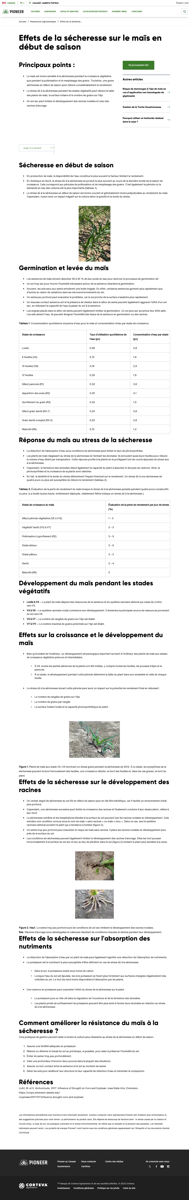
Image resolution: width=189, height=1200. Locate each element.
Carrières (85, 1166)
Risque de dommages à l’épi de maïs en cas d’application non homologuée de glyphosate (144, 92)
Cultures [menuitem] (35, 11)
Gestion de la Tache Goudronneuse (142, 106)
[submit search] (185, 12)
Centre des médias (114, 1161)
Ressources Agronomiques (43, 21)
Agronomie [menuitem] (50, 11)
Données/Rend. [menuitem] (119, 11)
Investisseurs (63, 1188)
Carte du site (129, 1188)
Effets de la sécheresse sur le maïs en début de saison (71, 21)
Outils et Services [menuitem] (69, 11)
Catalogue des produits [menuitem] (95, 11)
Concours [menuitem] (137, 11)
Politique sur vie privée (108, 1188)
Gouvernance (63, 1166)
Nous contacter (88, 1161)
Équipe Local (182, 2)
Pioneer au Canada (66, 1161)
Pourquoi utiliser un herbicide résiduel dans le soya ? (143, 120)
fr (21, 3)
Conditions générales (83, 1188)
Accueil (22, 21)
